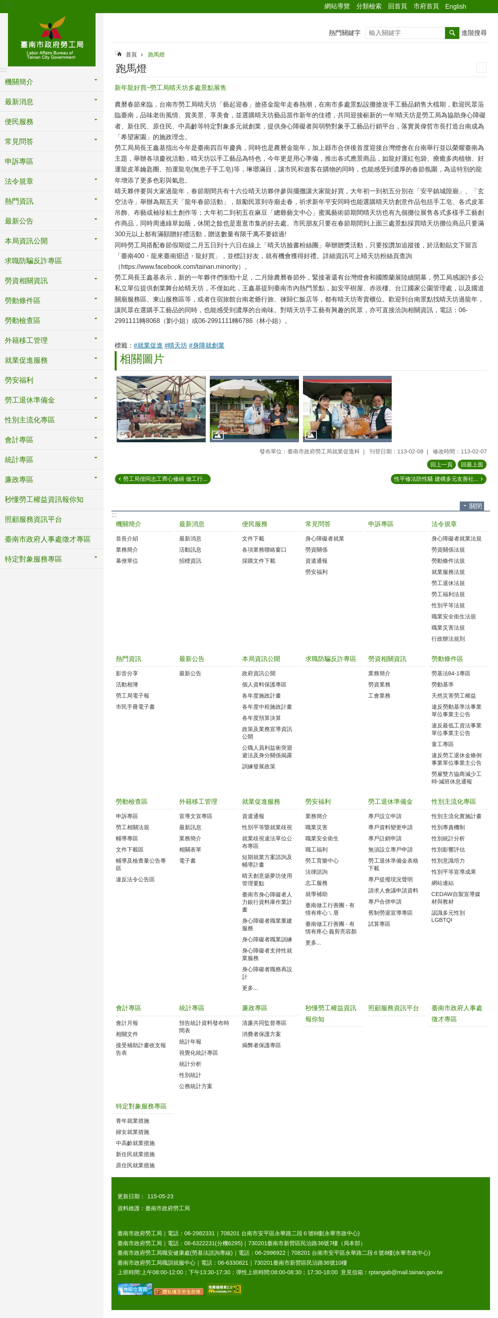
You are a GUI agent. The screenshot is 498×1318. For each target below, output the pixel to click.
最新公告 (192, 658)
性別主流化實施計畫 (457, 816)
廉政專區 (255, 1008)
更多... (250, 988)
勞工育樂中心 (322, 860)
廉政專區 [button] (19, 480)
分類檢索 (369, 6)
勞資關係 (316, 549)
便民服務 (255, 524)
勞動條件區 (447, 658)
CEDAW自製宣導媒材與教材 (456, 898)
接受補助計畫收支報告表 (141, 1049)
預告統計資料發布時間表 (204, 1027)
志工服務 (316, 883)
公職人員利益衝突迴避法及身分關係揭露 (267, 751)
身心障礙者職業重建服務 (267, 924)
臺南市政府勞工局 (52, 38)
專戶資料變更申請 (390, 827)
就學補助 (316, 894)
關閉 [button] (475, 506)
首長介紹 (127, 538)
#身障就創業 (207, 345)
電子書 (187, 860)
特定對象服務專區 (141, 1106)
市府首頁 (426, 6)
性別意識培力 (448, 860)
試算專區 (379, 924)
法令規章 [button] (19, 181)
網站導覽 (337, 6)
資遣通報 (316, 561)
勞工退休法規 (448, 583)
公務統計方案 (196, 1086)
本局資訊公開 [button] (26, 241)
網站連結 (443, 883)
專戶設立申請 (385, 816)
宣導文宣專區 (196, 816)
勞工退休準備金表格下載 (393, 864)
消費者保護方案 (261, 1034)
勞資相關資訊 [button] (26, 281)
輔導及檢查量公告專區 (141, 864)
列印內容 (482, 67)
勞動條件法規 (448, 561)
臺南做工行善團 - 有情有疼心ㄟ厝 (330, 909)
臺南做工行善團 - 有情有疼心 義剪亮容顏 (331, 928)
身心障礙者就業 (324, 538)
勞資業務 (379, 684)
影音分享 (127, 673)
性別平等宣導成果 (454, 872)
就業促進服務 (261, 801)
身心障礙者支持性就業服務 (267, 954)
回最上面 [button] (472, 464)
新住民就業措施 (135, 1154)
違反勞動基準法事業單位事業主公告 (457, 710)
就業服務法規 (448, 572)
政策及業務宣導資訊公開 (267, 733)
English (455, 6)
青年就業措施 (132, 1121)
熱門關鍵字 (345, 32)
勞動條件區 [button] (23, 301)
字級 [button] (487, 7)
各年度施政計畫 (261, 695)
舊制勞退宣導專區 (390, 913)
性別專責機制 (448, 827)
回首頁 (397, 6)
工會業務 (379, 695)
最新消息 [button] (19, 102)
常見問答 (318, 524)
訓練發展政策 (258, 766)
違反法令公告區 (135, 879)
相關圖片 (142, 359)
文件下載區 (130, 849)
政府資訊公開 (258, 673)
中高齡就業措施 (135, 1143)
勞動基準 (443, 684)
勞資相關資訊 (387, 658)
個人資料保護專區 (264, 684)
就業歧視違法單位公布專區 (267, 842)
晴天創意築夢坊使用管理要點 (267, 879)
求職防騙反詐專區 (33, 261)
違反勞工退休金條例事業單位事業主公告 (457, 759)
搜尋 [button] (452, 33)
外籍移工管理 (198, 801)
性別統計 (190, 1075)
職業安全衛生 (322, 838)
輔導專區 (127, 838)
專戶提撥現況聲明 (390, 879)
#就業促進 (148, 345)
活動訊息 (190, 549)
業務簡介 (127, 549)
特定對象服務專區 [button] (33, 559)
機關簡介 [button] (19, 82)
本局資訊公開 (261, 658)
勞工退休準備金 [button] (30, 400)
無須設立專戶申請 (390, 849)
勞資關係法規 (448, 549)
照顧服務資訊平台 (33, 519)
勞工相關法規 (132, 827)
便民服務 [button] (19, 122)
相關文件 (127, 1034)
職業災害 (316, 827)
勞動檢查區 (132, 801)
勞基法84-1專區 (451, 673)
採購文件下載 (258, 561)
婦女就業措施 (132, 1132)
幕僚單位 (127, 561)
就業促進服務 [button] (26, 360)
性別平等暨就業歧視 (267, 827)
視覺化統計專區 (198, 1053)
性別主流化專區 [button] (30, 420)
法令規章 (444, 524)
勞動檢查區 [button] (23, 321)
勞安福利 (316, 572)
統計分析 (190, 1064)
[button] (161, 409)
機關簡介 (128, 524)
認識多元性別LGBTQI (448, 916)
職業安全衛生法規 (454, 616)
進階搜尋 (474, 32)
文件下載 (253, 538)
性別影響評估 (448, 849)
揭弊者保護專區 (261, 1045)
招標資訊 (190, 561)
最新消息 (192, 524)
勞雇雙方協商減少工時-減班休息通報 (457, 778)
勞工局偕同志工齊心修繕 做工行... (165, 479)
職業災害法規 (448, 627)
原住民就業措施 (135, 1165)
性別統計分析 (448, 838)
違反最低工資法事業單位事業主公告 (457, 729)
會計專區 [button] (19, 440)
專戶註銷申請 (385, 838)
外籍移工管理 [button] (26, 340)
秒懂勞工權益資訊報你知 (44, 499)
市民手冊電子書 (135, 707)
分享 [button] (476, 7)
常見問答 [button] (19, 142)
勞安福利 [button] (19, 380)
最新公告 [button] (19, 221)
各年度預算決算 (261, 718)
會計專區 (128, 1008)
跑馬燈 (156, 54)
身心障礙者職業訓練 (267, 939)
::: (8, 4)
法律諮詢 (316, 872)
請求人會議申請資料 (393, 890)
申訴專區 (19, 161)
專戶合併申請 (385, 901)
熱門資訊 (128, 658)
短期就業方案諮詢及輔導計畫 (267, 861)
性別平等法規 (448, 605)
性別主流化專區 (454, 801)
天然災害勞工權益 (454, 695)
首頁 (131, 54)
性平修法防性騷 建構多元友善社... (436, 479)
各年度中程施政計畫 (267, 707)
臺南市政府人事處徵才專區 (48, 539)
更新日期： (131, 1196)
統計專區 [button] (19, 460)
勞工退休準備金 (390, 801)
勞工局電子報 (132, 695)
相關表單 (190, 849)
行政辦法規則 (448, 639)
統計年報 (190, 1041)
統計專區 (192, 1008)
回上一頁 (441, 464)
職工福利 (316, 849)
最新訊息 (190, 827)
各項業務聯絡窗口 (264, 549)
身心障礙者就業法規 (457, 538)
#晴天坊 (175, 345)
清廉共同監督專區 (264, 1023)
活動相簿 (127, 684)
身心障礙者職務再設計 (267, 973)
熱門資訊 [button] (19, 201)
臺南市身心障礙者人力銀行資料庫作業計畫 (267, 902)
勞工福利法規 (448, 594)
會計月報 (127, 1023)
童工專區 (443, 744)
